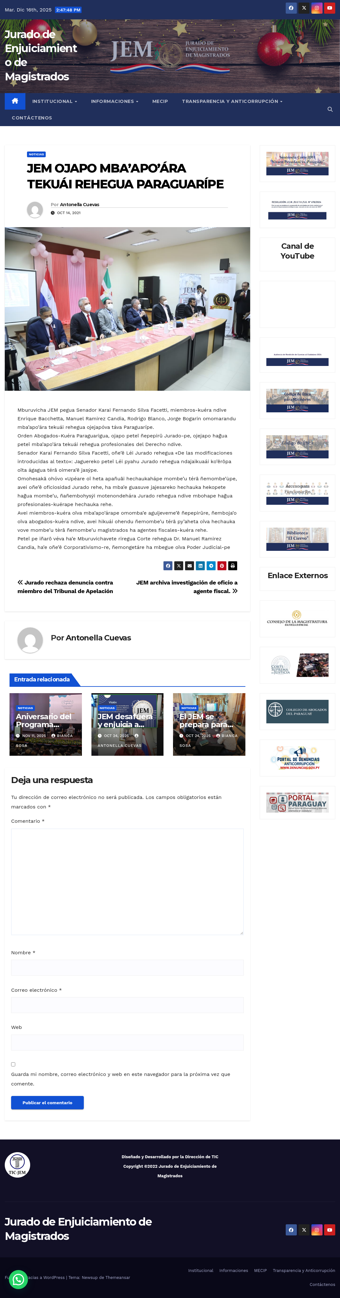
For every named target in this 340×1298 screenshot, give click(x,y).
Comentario (28, 821)
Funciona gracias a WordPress (35, 1277)
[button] (330, 109)
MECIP (160, 101)
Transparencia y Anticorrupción (231, 101)
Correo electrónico (36, 990)
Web (16, 1027)
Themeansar (117, 1277)
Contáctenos (32, 118)
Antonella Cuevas (79, 204)
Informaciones (113, 101)
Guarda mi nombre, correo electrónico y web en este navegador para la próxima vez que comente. (120, 1079)
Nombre (23, 953)
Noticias (36, 154)
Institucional (53, 101)
